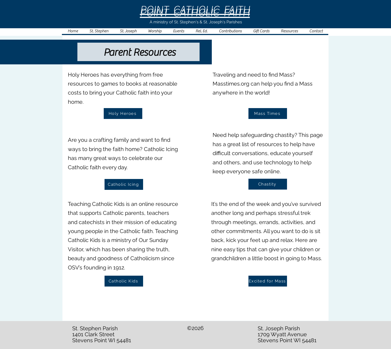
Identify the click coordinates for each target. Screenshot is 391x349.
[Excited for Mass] (267, 281)
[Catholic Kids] (124, 281)
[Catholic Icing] (124, 184)
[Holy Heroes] (123, 113)
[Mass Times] (267, 113)
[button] (154, 31)
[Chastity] (267, 184)
